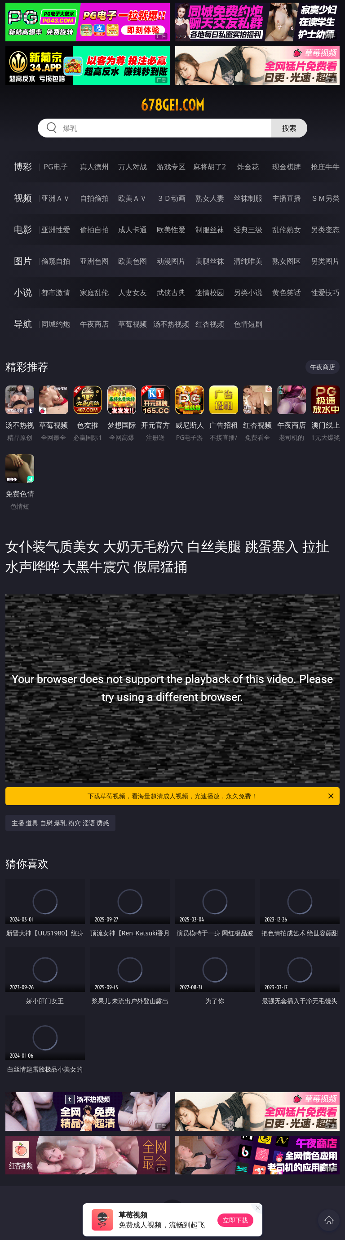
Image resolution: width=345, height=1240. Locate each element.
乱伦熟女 (286, 230)
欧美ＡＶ (132, 198)
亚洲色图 (94, 261)
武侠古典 (171, 292)
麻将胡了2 (209, 167)
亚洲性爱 (55, 230)
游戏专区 (171, 167)
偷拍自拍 (94, 230)
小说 (23, 292)
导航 (23, 324)
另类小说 (248, 292)
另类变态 (325, 230)
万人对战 (132, 167)
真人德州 (94, 167)
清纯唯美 (248, 261)
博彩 (23, 166)
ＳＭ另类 (325, 198)
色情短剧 (248, 324)
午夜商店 (94, 324)
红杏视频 (209, 324)
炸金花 (248, 167)
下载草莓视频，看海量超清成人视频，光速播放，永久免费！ (211, 796)
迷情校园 (209, 292)
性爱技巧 (325, 292)
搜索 (289, 128)
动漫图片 (171, 261)
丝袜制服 (248, 198)
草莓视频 (132, 324)
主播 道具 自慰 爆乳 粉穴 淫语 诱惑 (61, 823)
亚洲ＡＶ (55, 198)
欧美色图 (132, 261)
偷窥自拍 (55, 261)
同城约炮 (55, 324)
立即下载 (235, 1220)
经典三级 (248, 230)
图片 (23, 261)
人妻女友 (132, 292)
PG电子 (55, 167)
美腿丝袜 (209, 261)
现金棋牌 (286, 167)
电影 (23, 229)
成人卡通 (132, 230)
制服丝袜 (209, 230)
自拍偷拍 (94, 198)
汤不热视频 (171, 324)
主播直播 (286, 198)
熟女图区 (286, 261)
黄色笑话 (286, 292)
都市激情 (55, 292)
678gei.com (172, 105)
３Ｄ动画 (171, 198)
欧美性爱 (171, 230)
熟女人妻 (209, 198)
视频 (23, 198)
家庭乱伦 (94, 292)
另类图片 (325, 261)
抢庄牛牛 (325, 167)
